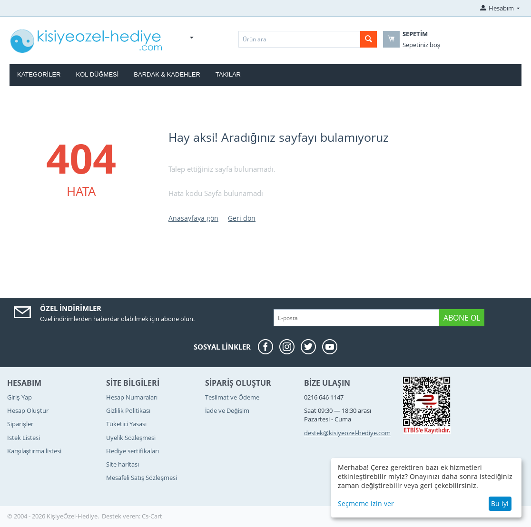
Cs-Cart (152, 516)
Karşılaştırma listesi (34, 451)
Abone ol (461, 317)
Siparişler (20, 424)
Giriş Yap (19, 397)
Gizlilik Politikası (128, 410)
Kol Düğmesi (97, 74)
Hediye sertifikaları (132, 451)
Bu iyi (500, 503)
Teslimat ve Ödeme (232, 397)
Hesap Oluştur (28, 410)
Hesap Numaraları (131, 397)
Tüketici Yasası (126, 424)
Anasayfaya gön (193, 218)
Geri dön (242, 218)
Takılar (228, 74)
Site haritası (122, 464)
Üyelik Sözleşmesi (131, 437)
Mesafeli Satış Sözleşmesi (141, 477)
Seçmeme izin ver (366, 503)
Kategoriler (39, 74)
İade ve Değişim (227, 410)
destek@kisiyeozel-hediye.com (347, 433)
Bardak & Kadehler (167, 74)
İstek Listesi (23, 437)
